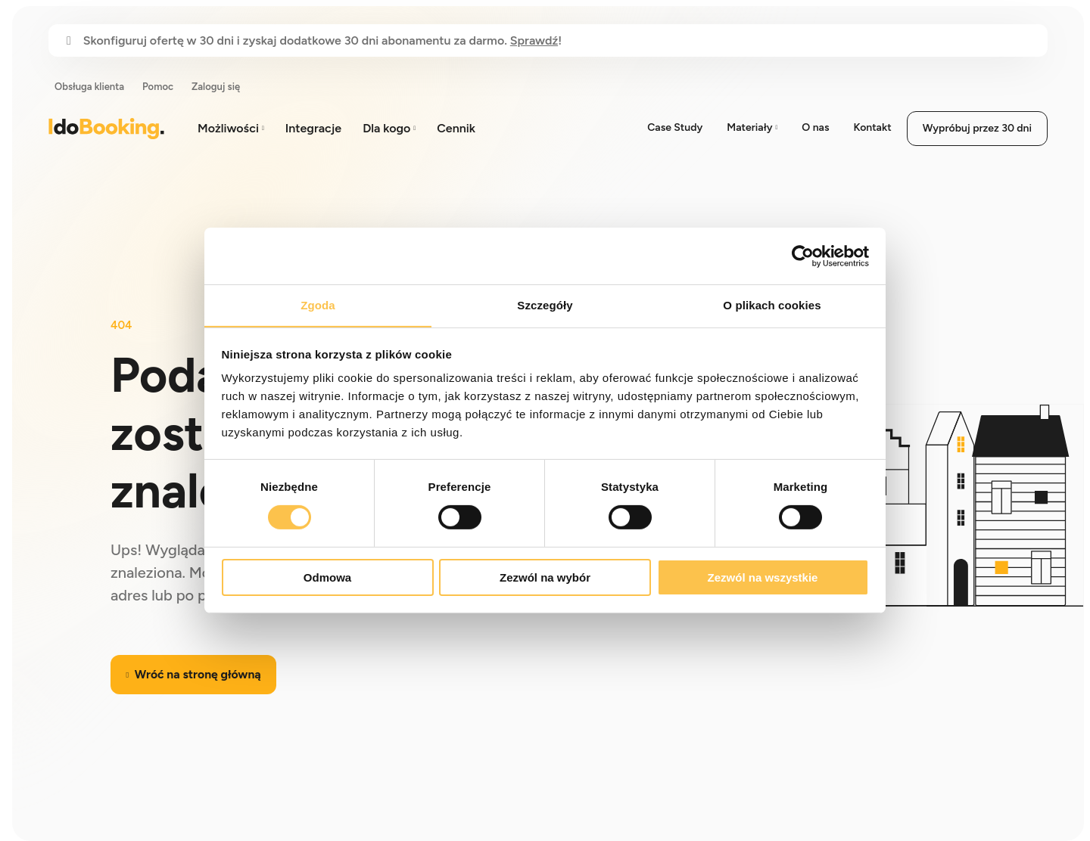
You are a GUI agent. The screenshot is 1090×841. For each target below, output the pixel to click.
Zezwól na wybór (545, 577)
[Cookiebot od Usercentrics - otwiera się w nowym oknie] (803, 255)
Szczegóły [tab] (544, 304)
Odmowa (327, 577)
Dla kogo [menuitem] (386, 128)
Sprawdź (534, 40)
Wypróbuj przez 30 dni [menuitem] (977, 128)
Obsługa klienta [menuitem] (89, 86)
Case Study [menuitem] (674, 127)
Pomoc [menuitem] (157, 86)
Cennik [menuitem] (456, 128)
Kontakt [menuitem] (872, 127)
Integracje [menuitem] (313, 128)
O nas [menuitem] (815, 127)
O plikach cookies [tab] (772, 304)
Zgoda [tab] (318, 304)
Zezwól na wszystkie (763, 577)
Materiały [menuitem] (749, 127)
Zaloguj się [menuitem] (216, 86)
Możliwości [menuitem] (228, 128)
